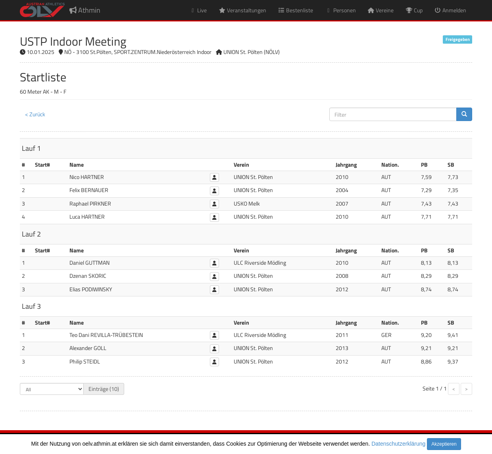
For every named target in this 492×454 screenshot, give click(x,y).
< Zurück (35, 114)
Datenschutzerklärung (398, 444)
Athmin (84, 10)
